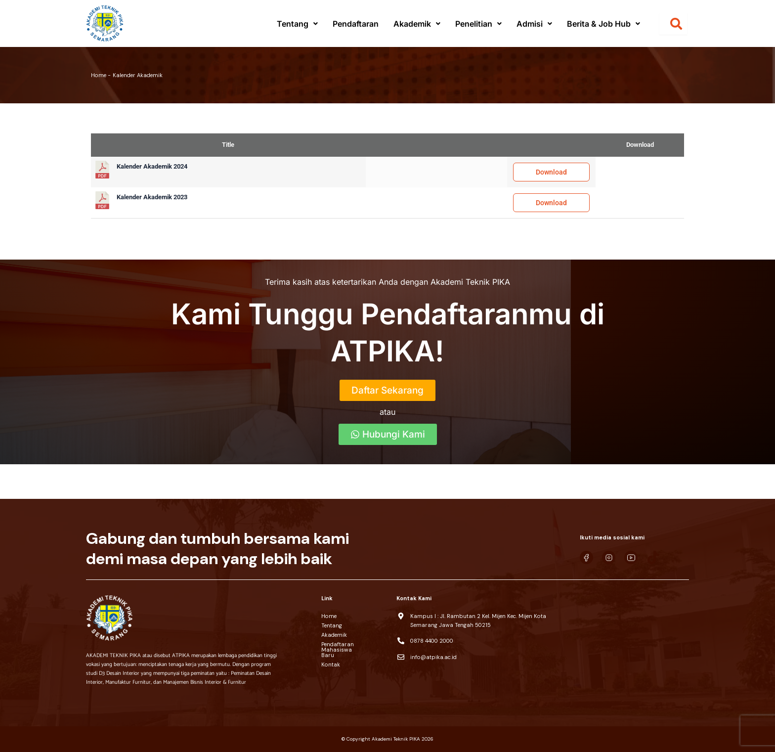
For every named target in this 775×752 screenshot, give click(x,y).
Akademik (416, 24)
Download (551, 172)
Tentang (297, 24)
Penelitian (478, 24)
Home (329, 616)
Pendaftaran (356, 24)
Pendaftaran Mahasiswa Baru (353, 647)
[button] (297, 23)
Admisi (534, 24)
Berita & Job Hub (603, 24)
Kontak (330, 659)
